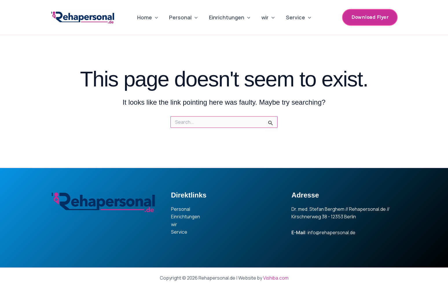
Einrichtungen (229, 17)
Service (296, 17)
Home (149, 17)
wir (267, 17)
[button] (370, 17)
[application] (156, 17)
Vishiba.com (276, 278)
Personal (184, 17)
